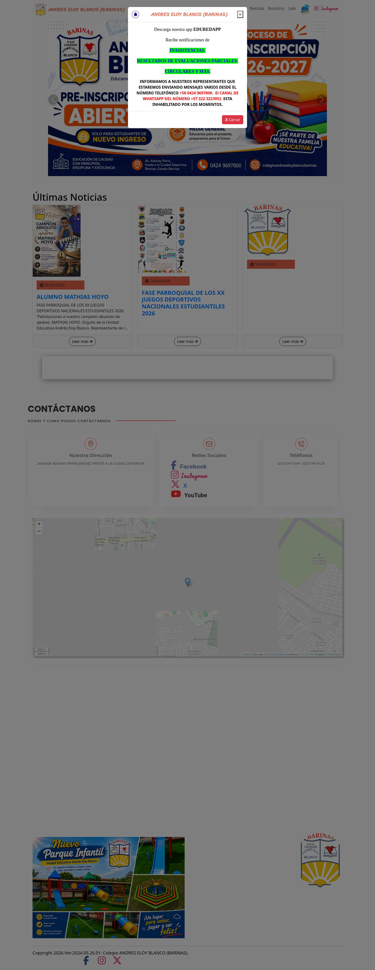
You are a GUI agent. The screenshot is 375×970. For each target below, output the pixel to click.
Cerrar (232, 119)
